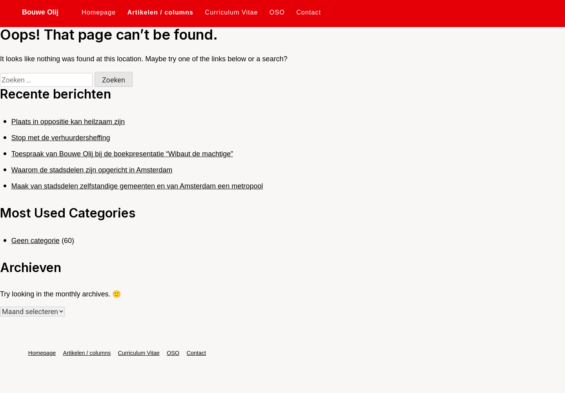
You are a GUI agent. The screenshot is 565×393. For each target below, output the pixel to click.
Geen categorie (35, 241)
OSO (277, 12)
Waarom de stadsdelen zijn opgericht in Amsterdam (92, 170)
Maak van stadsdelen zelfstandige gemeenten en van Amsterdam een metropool (137, 186)
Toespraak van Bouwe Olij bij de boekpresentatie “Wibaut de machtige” (122, 154)
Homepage (99, 12)
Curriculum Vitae (231, 12)
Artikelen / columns (160, 12)
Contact (308, 12)
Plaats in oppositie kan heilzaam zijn (68, 122)
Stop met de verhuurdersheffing (60, 138)
